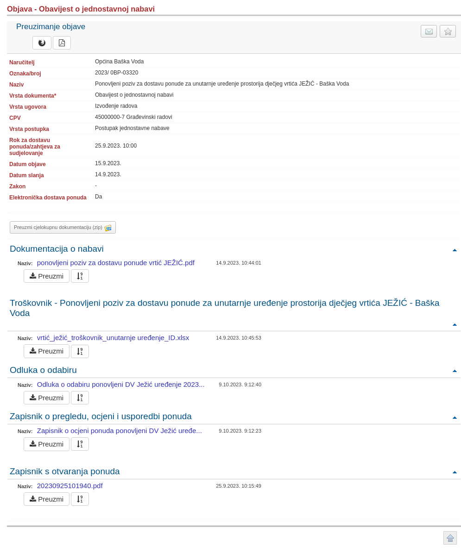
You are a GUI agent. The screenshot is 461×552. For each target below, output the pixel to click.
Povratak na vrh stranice (450, 538)
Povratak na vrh (454, 249)
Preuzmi (46, 276)
